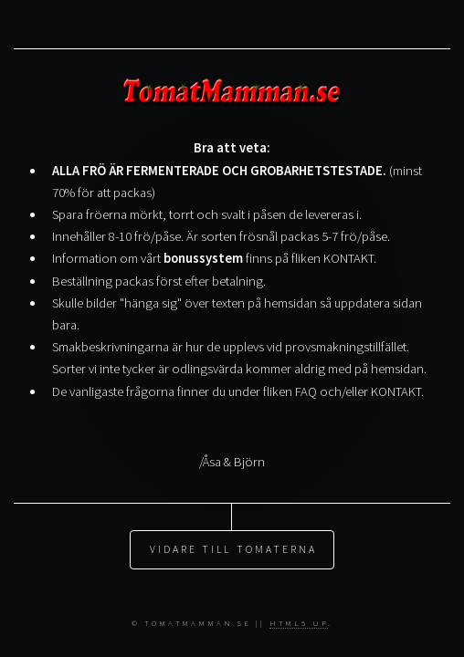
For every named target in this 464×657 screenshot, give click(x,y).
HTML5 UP (298, 623)
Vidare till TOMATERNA (233, 534)
